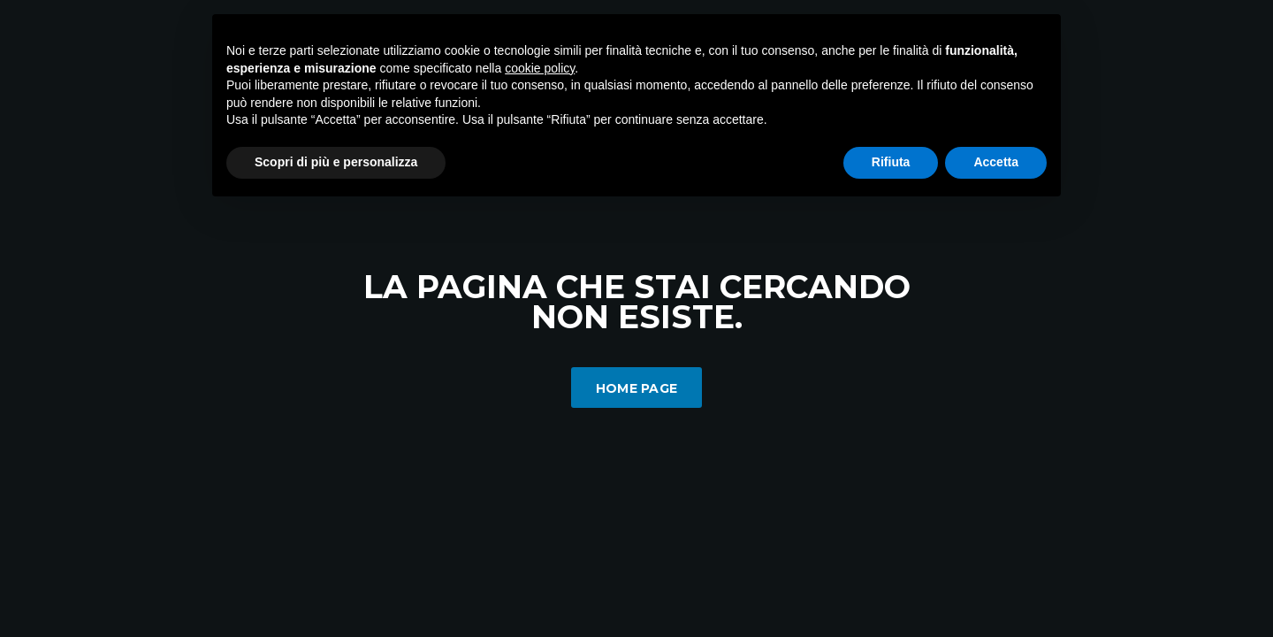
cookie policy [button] (540, 68)
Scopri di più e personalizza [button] (336, 162)
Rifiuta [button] (891, 162)
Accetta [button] (995, 162)
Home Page (637, 388)
